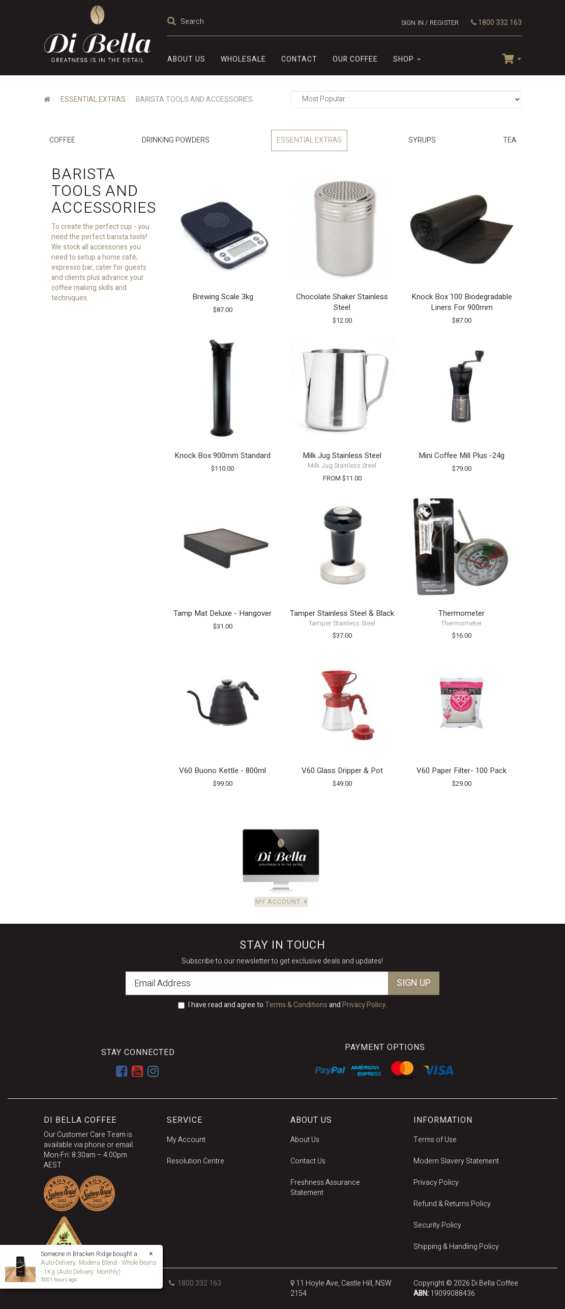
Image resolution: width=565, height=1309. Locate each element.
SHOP (407, 59)
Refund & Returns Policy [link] (452, 1204)
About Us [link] (304, 1139)
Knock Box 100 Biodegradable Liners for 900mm (461, 302)
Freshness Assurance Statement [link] (325, 1187)
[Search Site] (173, 22)
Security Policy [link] (437, 1225)
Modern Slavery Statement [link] (456, 1161)
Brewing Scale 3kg (222, 296)
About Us (186, 59)
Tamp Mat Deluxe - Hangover (222, 613)
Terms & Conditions (296, 1005)
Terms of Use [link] (435, 1139)
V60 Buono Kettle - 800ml (222, 770)
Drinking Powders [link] (176, 140)
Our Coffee (355, 59)
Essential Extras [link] (309, 140)
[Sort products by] (406, 99)
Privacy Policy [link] (436, 1182)
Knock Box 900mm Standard (222, 455)
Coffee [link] (62, 140)
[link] (121, 1072)
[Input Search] (273, 21)
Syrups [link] (422, 140)
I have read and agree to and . (282, 1005)
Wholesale (243, 59)
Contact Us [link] (307, 1161)
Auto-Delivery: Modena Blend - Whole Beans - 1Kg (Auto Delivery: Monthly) (99, 1267)
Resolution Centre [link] (195, 1161)
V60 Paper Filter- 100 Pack (462, 770)
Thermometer (461, 613)
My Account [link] (186, 1139)
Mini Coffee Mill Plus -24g (461, 455)
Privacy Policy (363, 1005)
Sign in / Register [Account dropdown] (430, 22)
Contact (299, 59)
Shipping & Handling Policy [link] (456, 1246)
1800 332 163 (496, 22)
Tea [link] (509, 140)
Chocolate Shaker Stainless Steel (342, 302)
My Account (281, 902)
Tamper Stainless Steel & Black (342, 613)
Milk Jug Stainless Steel (342, 455)
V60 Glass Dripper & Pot (342, 770)
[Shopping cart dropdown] (507, 58)
